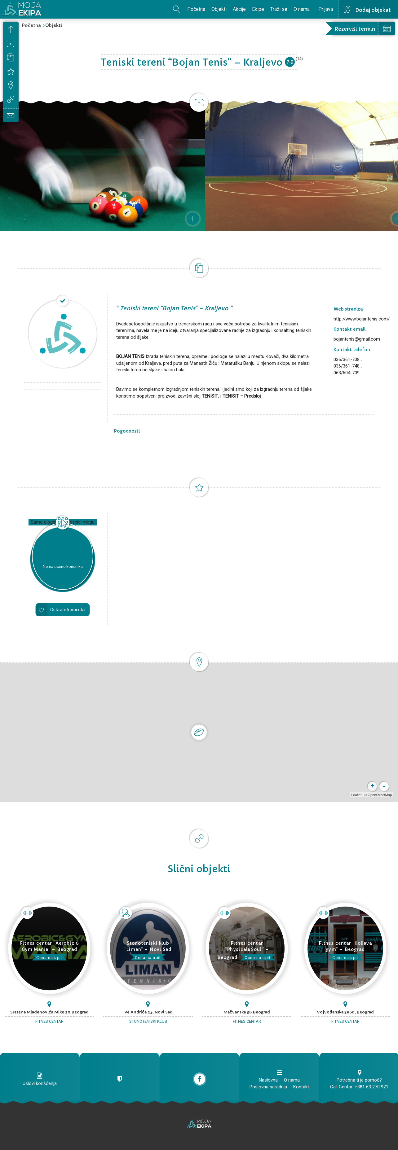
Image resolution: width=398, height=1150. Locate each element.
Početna (196, 9)
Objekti (219, 9)
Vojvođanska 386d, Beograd (345, 1012)
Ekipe (258, 9)
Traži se (278, 9)
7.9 (290, 61)
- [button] (383, 786)
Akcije (239, 9)
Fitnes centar (49, 1021)
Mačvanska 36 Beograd (246, 1012)
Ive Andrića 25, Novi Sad (148, 1012)
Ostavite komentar (68, 609)
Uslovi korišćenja (40, 1083)
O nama (302, 9)
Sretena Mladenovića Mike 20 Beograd (49, 1012)
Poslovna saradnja (268, 1087)
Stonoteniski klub (148, 1021)
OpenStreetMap (378, 795)
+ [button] (371, 786)
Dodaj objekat (373, 10)
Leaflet (355, 795)
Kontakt (301, 1087)
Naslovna (268, 1080)
